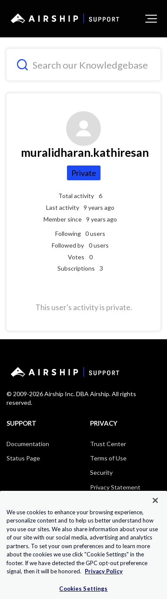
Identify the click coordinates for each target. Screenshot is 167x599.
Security (101, 472)
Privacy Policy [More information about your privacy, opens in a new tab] (104, 581)
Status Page (23, 458)
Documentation (28, 443)
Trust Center (108, 443)
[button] (151, 18)
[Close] (155, 510)
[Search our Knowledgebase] (83, 64)
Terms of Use (108, 458)
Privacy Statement (115, 487)
